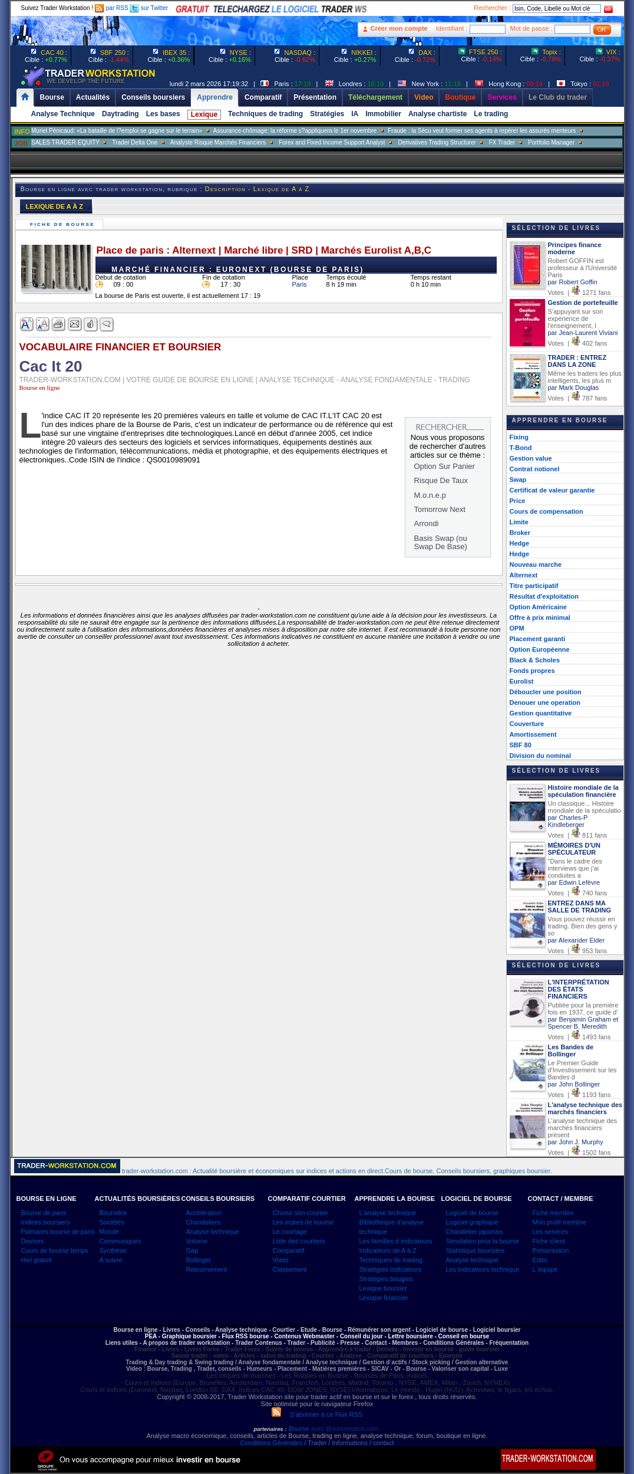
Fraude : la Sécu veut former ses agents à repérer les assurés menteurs (482, 130)
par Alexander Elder (576, 940)
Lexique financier (383, 1297)
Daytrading (120, 114)
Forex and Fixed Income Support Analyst (332, 142)
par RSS (111, 8)
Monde (110, 1231)
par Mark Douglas (573, 387)
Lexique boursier (383, 1288)
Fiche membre (553, 1212)
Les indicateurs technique (483, 1269)
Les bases (163, 114)
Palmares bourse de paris (58, 1231)
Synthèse (113, 1250)
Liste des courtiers (299, 1241)
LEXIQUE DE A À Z (55, 206)
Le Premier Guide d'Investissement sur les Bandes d (582, 1070)
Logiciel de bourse (472, 1212)
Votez (281, 1259)
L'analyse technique (388, 1212)
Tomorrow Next (439, 509)
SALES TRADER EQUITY (65, 142)
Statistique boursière (475, 1250)
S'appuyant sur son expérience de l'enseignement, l (575, 318)
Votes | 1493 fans (579, 1036)
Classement (290, 1269)
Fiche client (549, 1241)
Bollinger (199, 1259)
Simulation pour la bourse (483, 1241)
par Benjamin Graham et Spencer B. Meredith (583, 1023)
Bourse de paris (44, 1212)
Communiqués (120, 1241)
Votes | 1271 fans (579, 292)
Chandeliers (203, 1222)
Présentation (551, 1250)
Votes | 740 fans (577, 893)
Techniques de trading (265, 114)
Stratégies (327, 114)
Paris (299, 284)
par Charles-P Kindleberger (568, 821)
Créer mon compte (399, 28)
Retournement (206, 1269)
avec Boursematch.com (344, 1428)
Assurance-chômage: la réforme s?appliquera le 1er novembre (295, 130)
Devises (32, 1241)
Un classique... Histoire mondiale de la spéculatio (584, 807)
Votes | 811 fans (577, 835)
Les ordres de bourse (303, 1222)
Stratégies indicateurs (390, 1269)
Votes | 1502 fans (579, 1152)
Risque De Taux (441, 480)
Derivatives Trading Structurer (437, 142)
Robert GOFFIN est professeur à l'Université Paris (583, 267)
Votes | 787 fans (577, 398)
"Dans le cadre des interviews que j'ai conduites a (575, 868)
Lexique (204, 114)
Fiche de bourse (64, 224)
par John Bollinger (574, 1084)
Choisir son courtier (301, 1212)
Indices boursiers (45, 1222)
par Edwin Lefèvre (574, 882)
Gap (192, 1250)
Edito (540, 1259)
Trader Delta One (134, 142)
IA (354, 114)
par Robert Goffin (572, 281)
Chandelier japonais (474, 1231)
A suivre (111, 1259)
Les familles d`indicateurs (395, 1241)
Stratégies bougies (386, 1278)
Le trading (491, 114)
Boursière (113, 1212)
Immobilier (383, 114)
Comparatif (289, 1250)
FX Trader (502, 142)
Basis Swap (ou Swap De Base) (440, 542)
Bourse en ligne (39, 387)
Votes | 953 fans (577, 950)
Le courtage (290, 1231)
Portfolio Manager (551, 142)
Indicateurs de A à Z (388, 1250)
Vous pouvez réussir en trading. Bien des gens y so (583, 926)
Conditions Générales (271, 1442)
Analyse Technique (63, 114)
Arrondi (426, 523)
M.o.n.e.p (430, 495)
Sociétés (112, 1222)
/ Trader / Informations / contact (348, 1442)
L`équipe (545, 1269)
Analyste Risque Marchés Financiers (218, 142)
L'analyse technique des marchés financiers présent (583, 1127)
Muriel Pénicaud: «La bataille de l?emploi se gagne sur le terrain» (116, 130)
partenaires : (270, 1429)
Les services (551, 1231)
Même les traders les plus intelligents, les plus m (585, 377)
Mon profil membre (560, 1222)
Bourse (300, 1428)
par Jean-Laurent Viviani (583, 332)
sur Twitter (149, 8)
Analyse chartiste (437, 114)
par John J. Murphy (575, 1141)
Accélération (204, 1212)
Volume (197, 1241)
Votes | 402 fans (577, 343)
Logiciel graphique (472, 1222)
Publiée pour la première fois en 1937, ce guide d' (583, 1009)
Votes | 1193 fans (579, 1094)
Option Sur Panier (444, 466)
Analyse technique (212, 1231)
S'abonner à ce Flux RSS (317, 1414)
